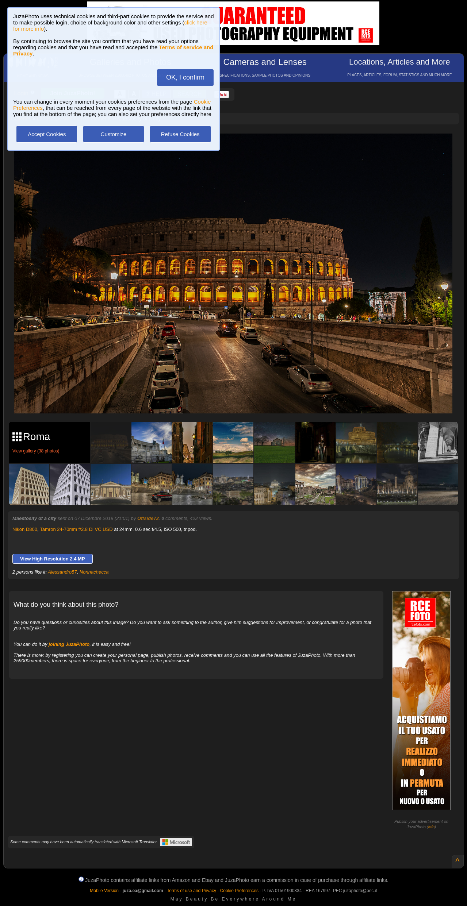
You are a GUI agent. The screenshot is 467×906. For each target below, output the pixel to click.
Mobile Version (104, 890)
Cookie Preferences (239, 890)
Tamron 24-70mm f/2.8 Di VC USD (76, 529)
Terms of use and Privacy (191, 890)
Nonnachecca (94, 572)
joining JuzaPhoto (69, 644)
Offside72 (148, 518)
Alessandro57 (62, 572)
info (431, 827)
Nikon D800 (24, 529)
